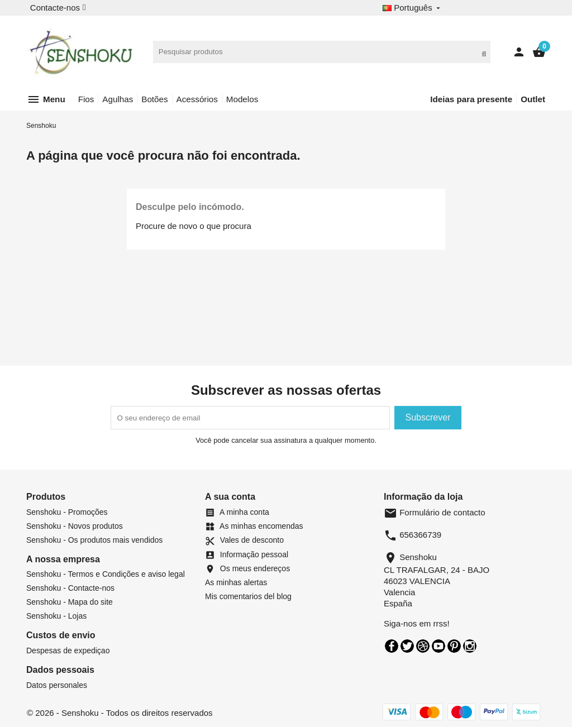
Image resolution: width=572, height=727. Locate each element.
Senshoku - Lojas (56, 615)
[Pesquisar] (322, 52)
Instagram (469, 646)
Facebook (391, 646)
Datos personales (56, 685)
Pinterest (454, 646)
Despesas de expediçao (67, 650)
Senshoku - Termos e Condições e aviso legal (105, 574)
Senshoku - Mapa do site (69, 601)
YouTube (438, 646)
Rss (423, 646)
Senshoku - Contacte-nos (70, 587)
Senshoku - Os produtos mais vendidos (94, 539)
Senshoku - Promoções (67, 512)
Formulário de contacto (434, 512)
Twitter (407, 646)
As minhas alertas (236, 582)
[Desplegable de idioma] (412, 8)
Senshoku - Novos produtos (74, 526)
